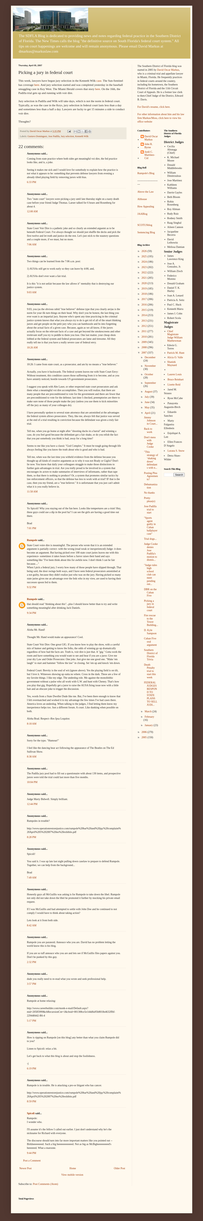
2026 (144, 251)
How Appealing (145, 206)
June (147, 402)
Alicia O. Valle (175, 357)
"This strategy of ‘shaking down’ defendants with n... (151, 459)
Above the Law (145, 191)
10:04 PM (32, 782)
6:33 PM (31, 182)
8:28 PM (31, 837)
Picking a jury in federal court (149, 605)
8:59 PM (31, 1101)
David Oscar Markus (168, 69)
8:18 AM (31, 723)
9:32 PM (31, 587)
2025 (144, 256)
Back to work (148, 430)
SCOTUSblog (144, 225)
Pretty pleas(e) (149, 500)
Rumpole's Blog (145, 173)
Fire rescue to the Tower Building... (151, 620)
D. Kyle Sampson (150, 632)
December (150, 357)
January (149, 725)
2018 (144, 293)
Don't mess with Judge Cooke (150, 442)
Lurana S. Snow (175, 450)
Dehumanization (150, 486)
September (150, 382)
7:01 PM (31, 528)
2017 (144, 299)
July (147, 396)
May (147, 407)
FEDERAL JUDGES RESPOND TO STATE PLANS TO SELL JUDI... (150, 693)
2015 (144, 310)
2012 (144, 326)
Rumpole (32, 540)
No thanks (149, 492)
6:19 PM (31, 1068)
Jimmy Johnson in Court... (150, 420)
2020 (144, 283)
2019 (144, 288)
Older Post (119, 1168)
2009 (144, 342)
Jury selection (67, 136)
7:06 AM (31, 244)
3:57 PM (31, 983)
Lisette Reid (173, 384)
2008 (144, 347)
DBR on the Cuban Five (150, 592)
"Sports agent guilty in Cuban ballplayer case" (150, 525)
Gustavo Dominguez (37, 136)
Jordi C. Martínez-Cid (149, 155)
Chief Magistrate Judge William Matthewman (175, 336)
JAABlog (142, 213)
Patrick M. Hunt (175, 352)
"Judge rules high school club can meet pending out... (150, 575)
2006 (144, 732)
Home (72, 1168)
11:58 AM (32, 491)
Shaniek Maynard (172, 363)
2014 (144, 315)
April (148, 413)
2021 (144, 277)
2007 (144, 352)
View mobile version (72, 1174)
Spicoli (31, 1113)
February (149, 716)
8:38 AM (31, 756)
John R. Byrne (148, 146)
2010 (144, 336)
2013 (144, 320)
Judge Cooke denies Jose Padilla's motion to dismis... (151, 552)
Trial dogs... (150, 538)
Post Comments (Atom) (45, 1184)
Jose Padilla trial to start (150, 509)
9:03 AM (31, 292)
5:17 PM (31, 1020)
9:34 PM (31, 613)
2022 (144, 272)
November (150, 365)
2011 (144, 331)
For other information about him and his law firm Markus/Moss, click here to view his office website (160, 118)
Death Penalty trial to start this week (150, 671)
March (148, 711)
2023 (144, 267)
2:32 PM (31, 962)
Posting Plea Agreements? (151, 476)
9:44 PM (31, 1153)
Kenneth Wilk (81, 136)
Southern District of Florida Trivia (150, 655)
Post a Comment (32, 1160)
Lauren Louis (174, 374)
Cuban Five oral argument (150, 641)
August (149, 391)
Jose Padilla (54, 136)
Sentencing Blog (146, 232)
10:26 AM (32, 347)
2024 (144, 261)
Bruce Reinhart (175, 379)
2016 (144, 304)
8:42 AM (31, 925)
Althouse (142, 199)
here (36, 84)
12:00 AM (32, 211)
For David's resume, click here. (153, 106)
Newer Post (25, 1168)
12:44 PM (32, 804)
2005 (144, 737)
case (98, 80)
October (149, 374)
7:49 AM (31, 877)
